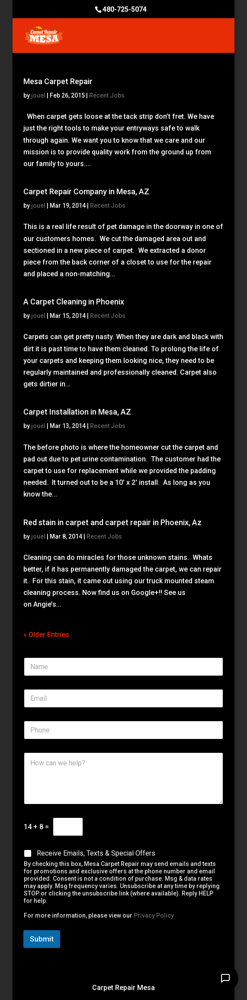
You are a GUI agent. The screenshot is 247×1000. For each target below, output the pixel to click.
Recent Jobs (107, 95)
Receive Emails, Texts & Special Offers (96, 853)
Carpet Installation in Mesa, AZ (77, 411)
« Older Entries (46, 635)
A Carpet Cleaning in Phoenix (73, 301)
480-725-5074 (125, 9)
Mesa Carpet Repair (58, 81)
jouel (38, 95)
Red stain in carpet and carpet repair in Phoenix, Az (112, 522)
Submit (42, 939)
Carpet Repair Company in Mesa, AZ (86, 191)
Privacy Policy (154, 915)
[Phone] (123, 730)
